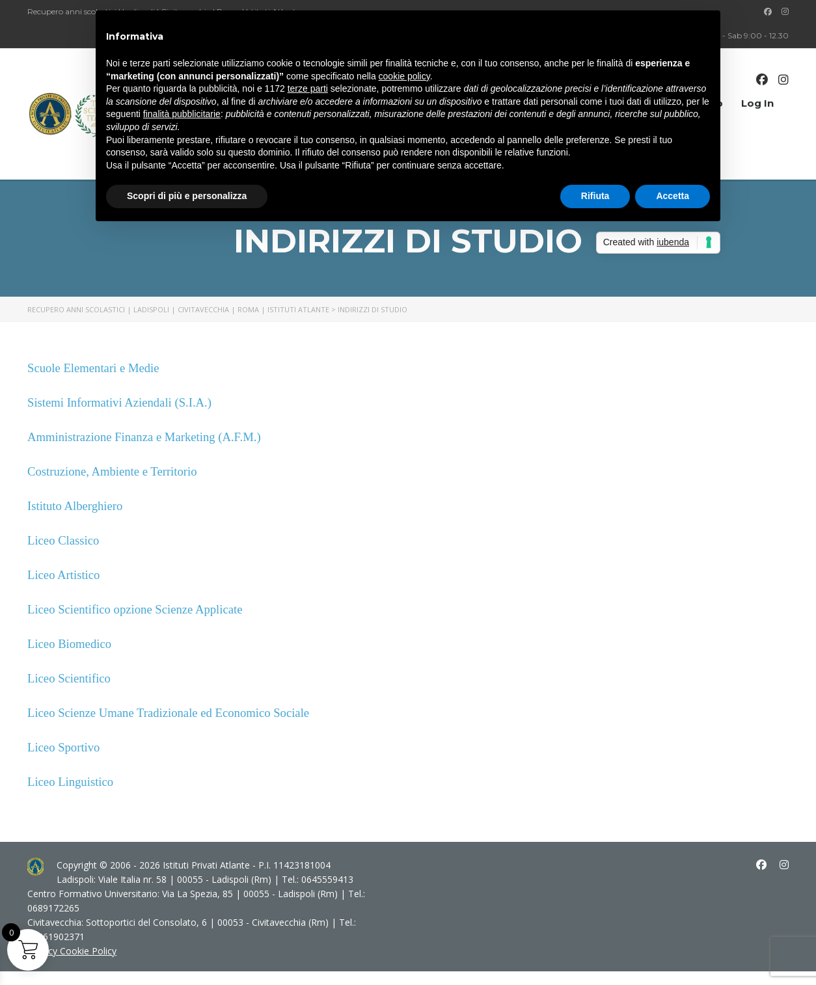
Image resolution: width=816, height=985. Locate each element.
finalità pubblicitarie (182, 114)
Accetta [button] (672, 196)
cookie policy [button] (404, 76)
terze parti (308, 88)
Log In (757, 103)
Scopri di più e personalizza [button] (187, 196)
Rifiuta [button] (595, 196)
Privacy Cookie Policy (71, 951)
